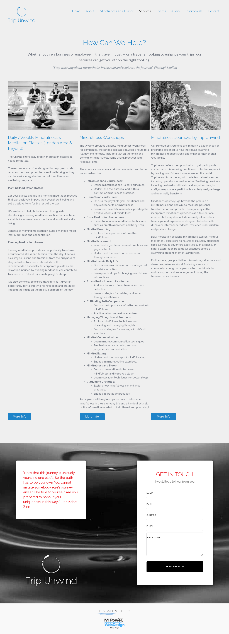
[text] (175, 493)
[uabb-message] (175, 544)
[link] (76, 11)
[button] (19, 416)
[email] (175, 504)
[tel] (175, 526)
